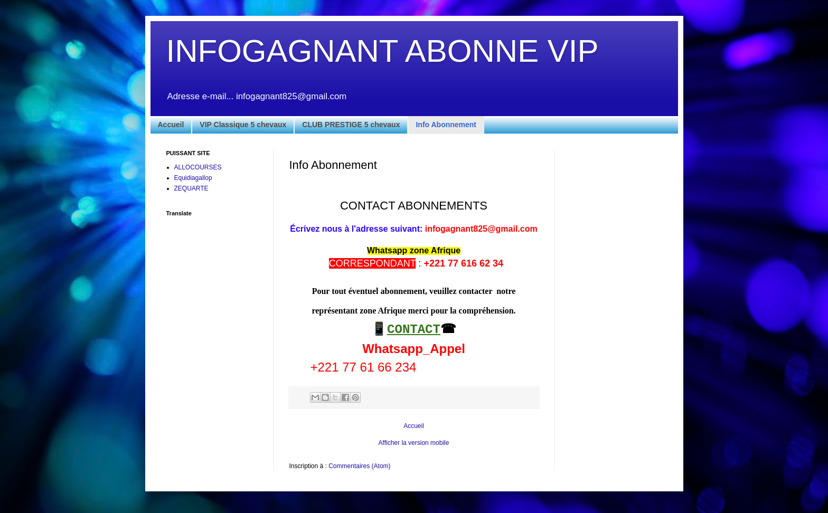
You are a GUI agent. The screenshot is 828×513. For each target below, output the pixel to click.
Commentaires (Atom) (359, 466)
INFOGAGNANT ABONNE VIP (382, 51)
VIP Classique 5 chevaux (243, 124)
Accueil (171, 124)
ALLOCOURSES (198, 167)
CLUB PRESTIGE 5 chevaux (351, 124)
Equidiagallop (193, 178)
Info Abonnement (446, 124)
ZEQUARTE (191, 188)
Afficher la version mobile (414, 442)
